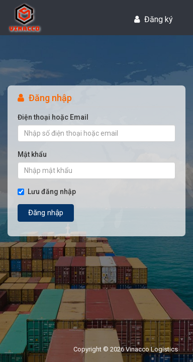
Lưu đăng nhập (47, 192)
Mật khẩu (32, 154)
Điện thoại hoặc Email (53, 117)
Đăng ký (153, 19)
